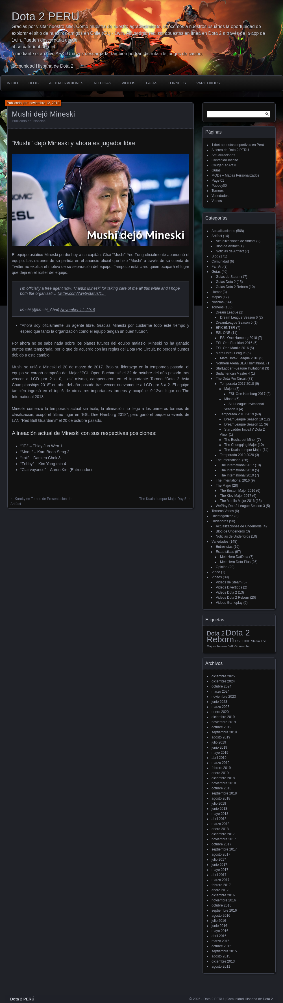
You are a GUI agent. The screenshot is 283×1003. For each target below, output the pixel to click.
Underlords (220, 521)
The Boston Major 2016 (237, 491)
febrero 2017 (221, 885)
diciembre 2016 (223, 895)
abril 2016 (219, 936)
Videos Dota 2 (226, 592)
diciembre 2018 (223, 778)
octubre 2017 (221, 844)
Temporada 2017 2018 (237, 384)
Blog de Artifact (227, 246)
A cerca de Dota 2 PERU (230, 150)
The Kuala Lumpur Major (243, 450)
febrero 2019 (221, 768)
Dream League (227, 312)
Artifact (217, 236)
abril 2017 (219, 875)
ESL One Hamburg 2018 (238, 338)
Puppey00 (219, 186)
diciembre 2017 (223, 834)
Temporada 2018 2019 (237, 414)
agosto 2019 (221, 737)
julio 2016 (219, 921)
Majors (229, 389)
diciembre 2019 (223, 717)
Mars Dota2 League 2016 (239, 358)
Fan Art (217, 267)
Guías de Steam (228, 277)
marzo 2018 (220, 824)
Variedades (208, 83)
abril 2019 (219, 758)
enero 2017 (220, 890)
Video (216, 572)
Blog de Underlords (230, 531)
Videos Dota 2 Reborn (232, 598)
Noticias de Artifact (230, 251)
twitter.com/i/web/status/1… (82, 293)
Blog (34, 83)
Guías (151, 83)
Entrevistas (224, 547)
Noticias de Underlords (233, 536)
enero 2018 (220, 829)
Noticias (102, 83)
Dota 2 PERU (45, 16)
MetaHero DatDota (234, 557)
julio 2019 (219, 742)
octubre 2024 (221, 686)
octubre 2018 (221, 788)
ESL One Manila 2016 (232, 348)
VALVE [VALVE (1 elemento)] (233, 646)
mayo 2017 (220, 870)
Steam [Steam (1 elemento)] (255, 641)
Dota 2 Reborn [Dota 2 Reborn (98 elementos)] (228, 636)
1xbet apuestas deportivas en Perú (238, 145)
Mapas (217, 297)
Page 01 (218, 180)
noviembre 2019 (224, 722)
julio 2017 (219, 860)
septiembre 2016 (224, 910)
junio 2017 (219, 865)
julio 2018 (219, 804)
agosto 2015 (221, 956)
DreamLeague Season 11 (243, 424)
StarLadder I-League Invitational (240, 368)
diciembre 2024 (223, 681)
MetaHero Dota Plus (235, 562)
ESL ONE (223, 333)
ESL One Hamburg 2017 (246, 394)
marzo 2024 (220, 691)
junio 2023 (219, 702)
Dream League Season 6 (239, 317)
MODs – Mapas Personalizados (235, 175)
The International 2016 (233, 480)
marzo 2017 (220, 880)
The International (228, 460)
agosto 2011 (221, 966)
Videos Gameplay (229, 603)
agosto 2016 (221, 916)
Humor (217, 292)
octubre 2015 (221, 946)
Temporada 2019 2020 (237, 455)
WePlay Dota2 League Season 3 (240, 506)
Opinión (221, 567)
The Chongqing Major (240, 445)
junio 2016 (219, 926)
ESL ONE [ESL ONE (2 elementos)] (242, 641)
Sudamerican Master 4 (233, 373)
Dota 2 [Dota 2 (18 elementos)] (216, 633)
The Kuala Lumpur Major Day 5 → (165, 499)
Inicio (12, 83)
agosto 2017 (221, 854)
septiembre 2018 (224, 793)
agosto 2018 (221, 798)
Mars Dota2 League (230, 353)
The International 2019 (237, 475)
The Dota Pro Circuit (231, 379)
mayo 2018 (220, 814)
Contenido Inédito (225, 160)
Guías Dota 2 (226, 282)
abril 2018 (219, 819)
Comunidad (220, 261)
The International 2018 (237, 470)
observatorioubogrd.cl (33, 46)
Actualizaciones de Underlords (239, 526)
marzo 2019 (220, 763)
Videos (129, 83)
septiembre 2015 (224, 951)
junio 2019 (219, 747)
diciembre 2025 (223, 676)
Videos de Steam (228, 582)
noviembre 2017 (224, 839)
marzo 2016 (220, 941)
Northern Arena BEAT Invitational (240, 363)
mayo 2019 (220, 753)
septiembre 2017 (224, 849)
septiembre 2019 (224, 732)
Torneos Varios (223, 511)
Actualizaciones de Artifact (235, 241)
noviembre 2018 (224, 783)
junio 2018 (219, 809)
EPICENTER (225, 328)
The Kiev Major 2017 (235, 496)
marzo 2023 (220, 707)
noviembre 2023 (224, 697)
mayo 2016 (220, 931)
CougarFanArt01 (224, 165)
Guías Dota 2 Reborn (232, 287)
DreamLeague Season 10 (243, 419)
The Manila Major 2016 (237, 501)
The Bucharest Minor (240, 440)
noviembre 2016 (224, 900)
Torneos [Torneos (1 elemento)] (222, 646)
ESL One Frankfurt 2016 (234, 343)
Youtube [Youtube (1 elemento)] (244, 646)
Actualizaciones (66, 83)
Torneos (177, 83)
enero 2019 (220, 773)
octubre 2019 (221, 727)
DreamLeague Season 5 (234, 323)
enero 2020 (220, 712)
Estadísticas (225, 552)
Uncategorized (222, 516)
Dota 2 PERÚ (22, 999)
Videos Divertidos (229, 587)
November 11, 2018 (77, 310)
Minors (229, 399)
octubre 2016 (221, 905)
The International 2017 (237, 465)
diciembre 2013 (223, 961)
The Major (223, 485)
